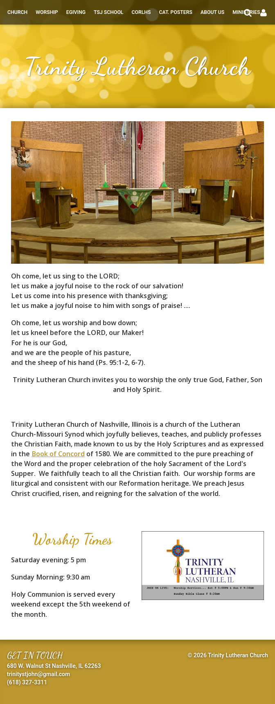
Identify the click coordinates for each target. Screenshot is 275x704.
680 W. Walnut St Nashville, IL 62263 (54, 666)
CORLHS (141, 12)
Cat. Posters (175, 12)
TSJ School (108, 12)
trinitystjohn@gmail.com (38, 674)
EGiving (76, 12)
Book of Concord (58, 453)
